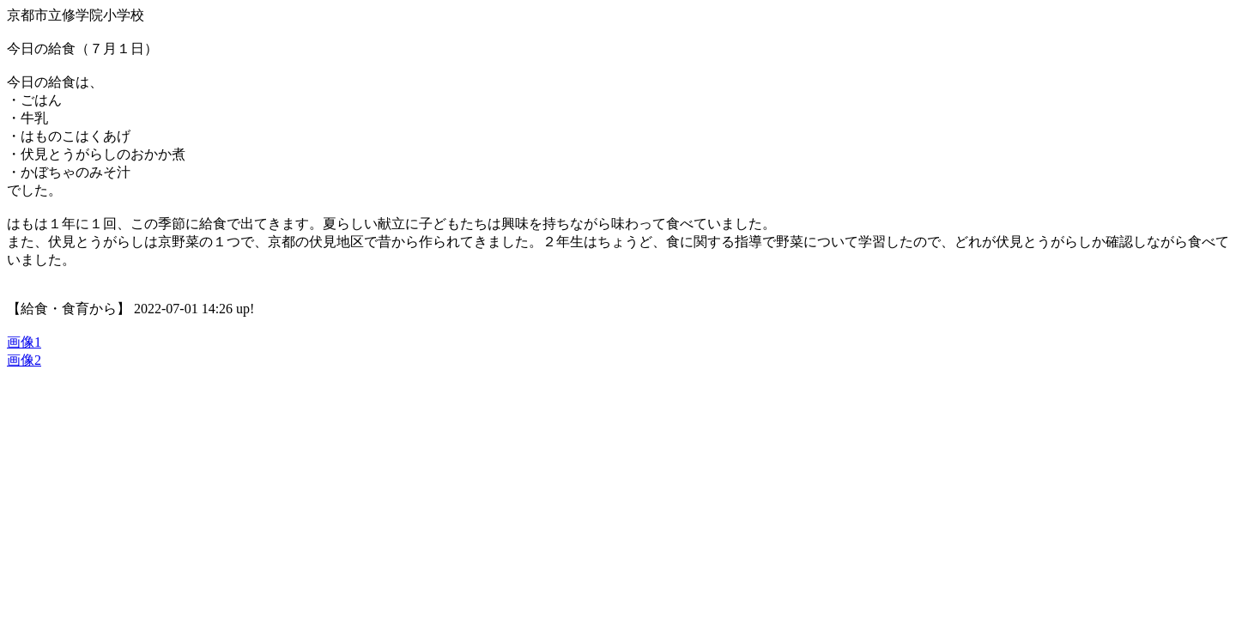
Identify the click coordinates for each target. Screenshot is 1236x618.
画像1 (24, 342)
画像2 (24, 360)
